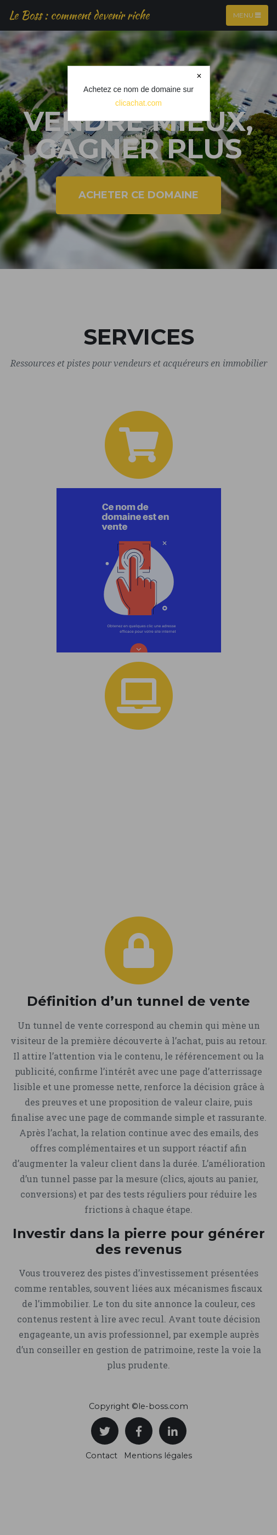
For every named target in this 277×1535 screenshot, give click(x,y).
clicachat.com (138, 103)
